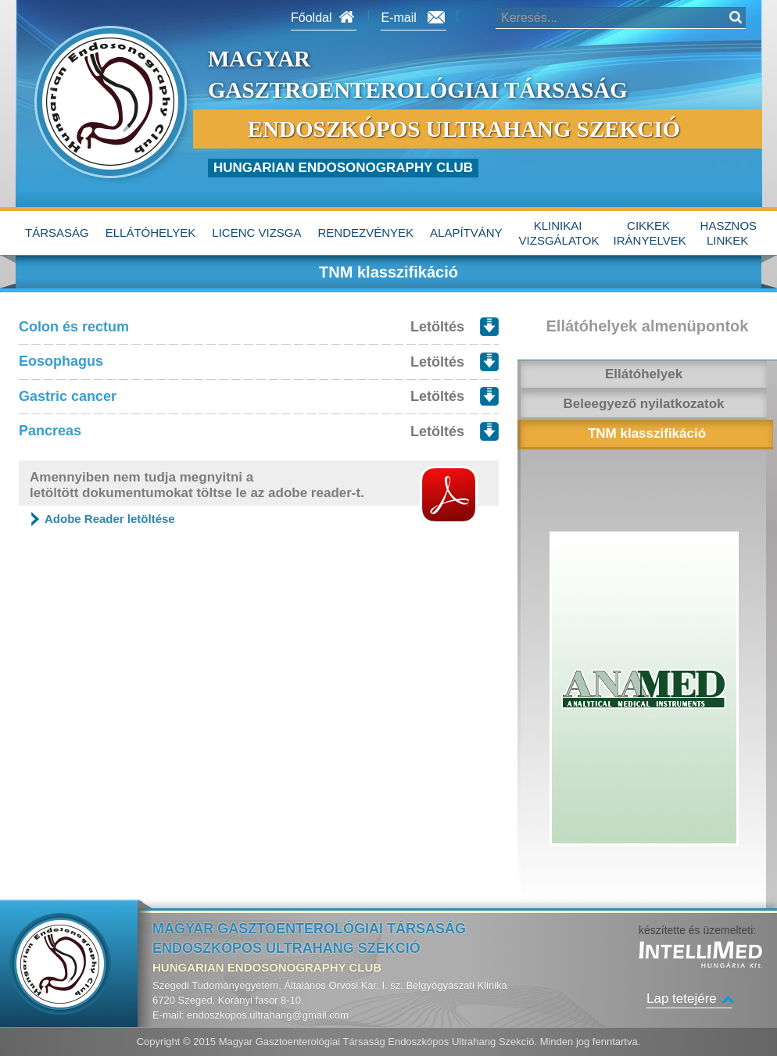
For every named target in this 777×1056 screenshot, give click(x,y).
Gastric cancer (67, 396)
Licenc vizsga (256, 232)
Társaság (57, 232)
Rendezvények (366, 232)
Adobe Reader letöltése (110, 518)
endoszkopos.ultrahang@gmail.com (268, 1015)
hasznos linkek (728, 233)
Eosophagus (61, 361)
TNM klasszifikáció (647, 433)
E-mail (398, 17)
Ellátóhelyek (151, 232)
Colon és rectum (74, 327)
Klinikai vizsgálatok (559, 233)
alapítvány (466, 232)
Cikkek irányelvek (650, 233)
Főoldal (311, 17)
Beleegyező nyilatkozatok (644, 403)
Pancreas (50, 431)
